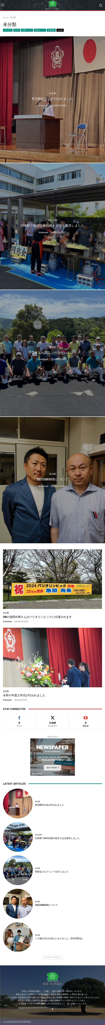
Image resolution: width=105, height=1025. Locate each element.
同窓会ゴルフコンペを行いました (52, 871)
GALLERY (8, 30)
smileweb (7, 621)
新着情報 (51, 30)
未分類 (60, 30)
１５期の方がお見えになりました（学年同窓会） (59, 938)
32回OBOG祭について (46, 905)
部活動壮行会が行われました (49, 805)
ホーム (5, 17)
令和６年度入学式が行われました (24, 695)
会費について (27, 30)
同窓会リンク (40, 30)
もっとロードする (52, 957)
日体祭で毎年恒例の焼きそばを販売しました (57, 838)
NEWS (16, 30)
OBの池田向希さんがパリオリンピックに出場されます (37, 617)
